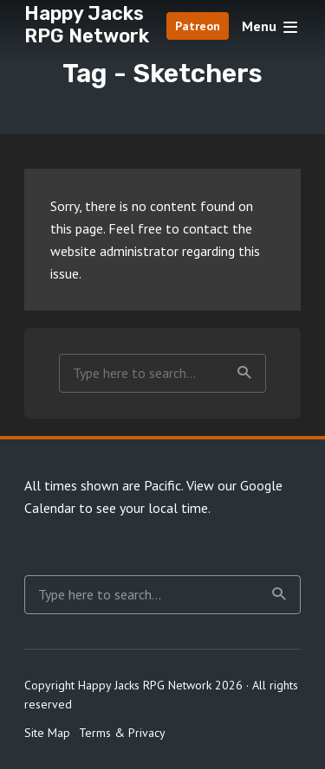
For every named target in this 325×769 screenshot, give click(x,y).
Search (244, 372)
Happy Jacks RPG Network (86, 25)
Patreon (197, 26)
